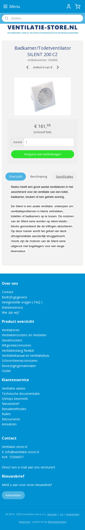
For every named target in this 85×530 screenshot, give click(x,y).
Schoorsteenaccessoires (20, 360)
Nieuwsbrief (10, 403)
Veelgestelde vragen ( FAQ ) (22, 302)
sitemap (52, 514)
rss (61, 514)
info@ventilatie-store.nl (22, 452)
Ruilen (6, 414)
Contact (7, 292)
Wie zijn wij (10, 312)
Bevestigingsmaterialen (19, 366)
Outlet (7, 371)
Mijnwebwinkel (57, 521)
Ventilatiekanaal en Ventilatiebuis (25, 355)
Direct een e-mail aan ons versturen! (28, 467)
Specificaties (64, 176)
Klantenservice (12, 307)
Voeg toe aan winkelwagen (42, 154)
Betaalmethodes (14, 409)
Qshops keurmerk (15, 398)
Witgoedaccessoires (16, 345)
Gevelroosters (12, 340)
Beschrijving (38, 176)
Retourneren (11, 419)
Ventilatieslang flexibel (18, 350)
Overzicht (15, 176)
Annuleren (9, 424)
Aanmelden (13, 495)
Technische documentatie (21, 393)
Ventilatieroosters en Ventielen (24, 335)
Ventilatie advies (13, 388)
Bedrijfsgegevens (14, 297)
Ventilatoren (10, 330)
